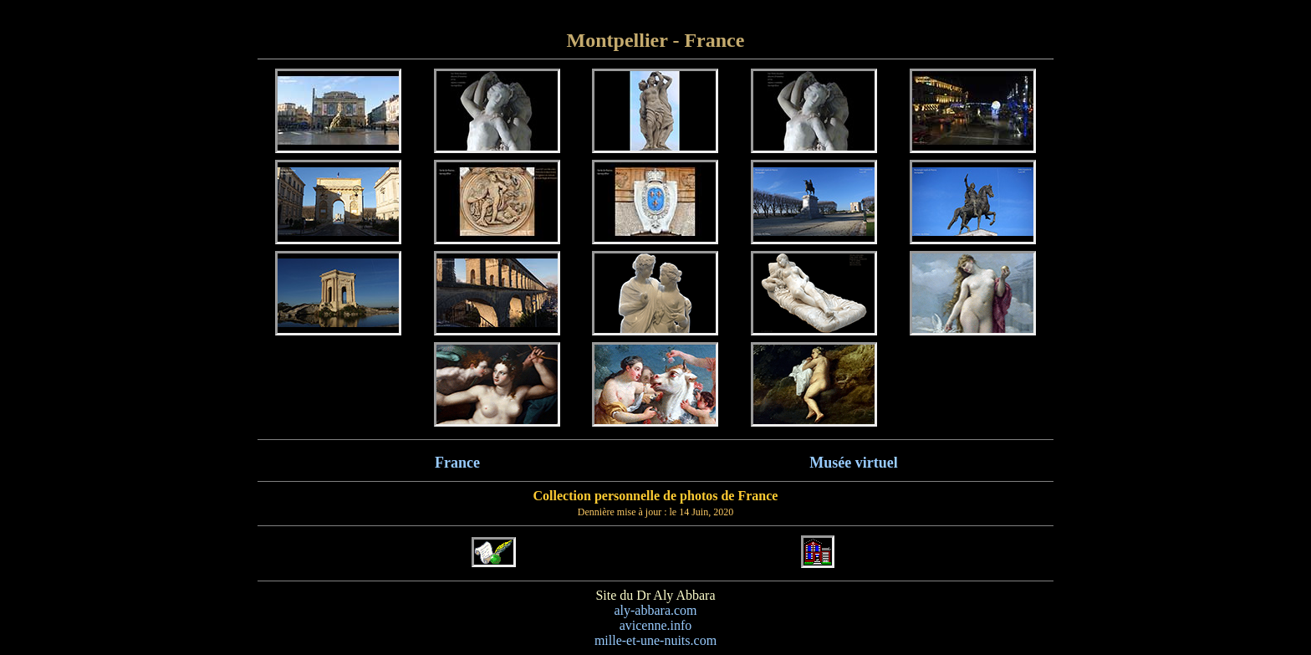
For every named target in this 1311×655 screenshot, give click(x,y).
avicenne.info (656, 625)
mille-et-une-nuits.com (655, 640)
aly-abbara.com (655, 610)
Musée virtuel (853, 462)
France (457, 462)
